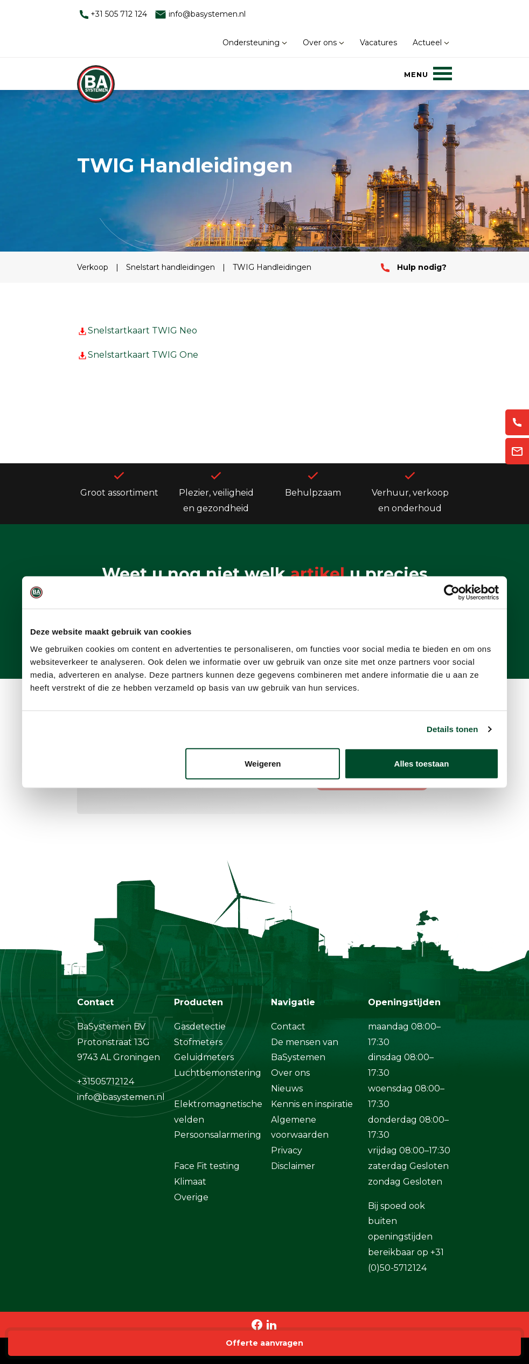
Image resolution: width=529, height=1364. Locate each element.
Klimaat (190, 1182)
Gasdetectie (200, 1026)
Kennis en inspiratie (312, 1104)
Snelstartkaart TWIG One (137, 355)
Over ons (323, 42)
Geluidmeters (204, 1057)
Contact (288, 1026)
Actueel (431, 42)
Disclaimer (293, 1166)
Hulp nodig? (414, 267)
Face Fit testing (207, 1166)
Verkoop (93, 267)
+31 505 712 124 (113, 14)
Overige (191, 1197)
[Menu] (428, 73)
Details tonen (452, 729)
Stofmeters (198, 1042)
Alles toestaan (421, 763)
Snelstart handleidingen (171, 267)
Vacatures (378, 42)
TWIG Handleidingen (272, 267)
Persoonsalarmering (217, 1135)
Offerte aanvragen (264, 1343)
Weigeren (263, 763)
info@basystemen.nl (200, 14)
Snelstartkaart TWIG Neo (137, 330)
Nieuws (287, 1088)
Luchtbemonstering (217, 1073)
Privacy (286, 1150)
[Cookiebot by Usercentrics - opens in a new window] (452, 592)
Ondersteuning (254, 42)
